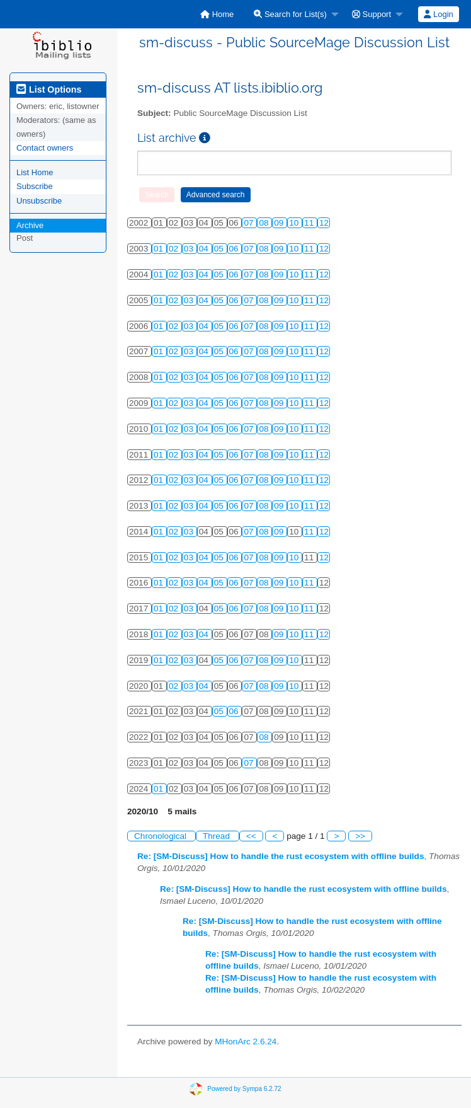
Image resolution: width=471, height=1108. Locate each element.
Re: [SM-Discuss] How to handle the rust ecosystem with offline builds (280, 856)
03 (190, 248)
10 (295, 223)
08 (265, 223)
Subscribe (34, 186)
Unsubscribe (39, 200)
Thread (217, 836)
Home (217, 14)
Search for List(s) (290, 14)
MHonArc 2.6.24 (245, 1041)
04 (205, 248)
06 (235, 248)
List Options (48, 89)
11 (310, 223)
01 (160, 248)
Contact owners (44, 148)
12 (324, 223)
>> (360, 836)
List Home (35, 172)
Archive (29, 225)
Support (371, 14)
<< (251, 836)
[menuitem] (217, 14)
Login (438, 14)
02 (175, 248)
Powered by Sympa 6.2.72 (244, 1088)
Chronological (161, 836)
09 (280, 223)
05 (220, 248)
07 (250, 223)
